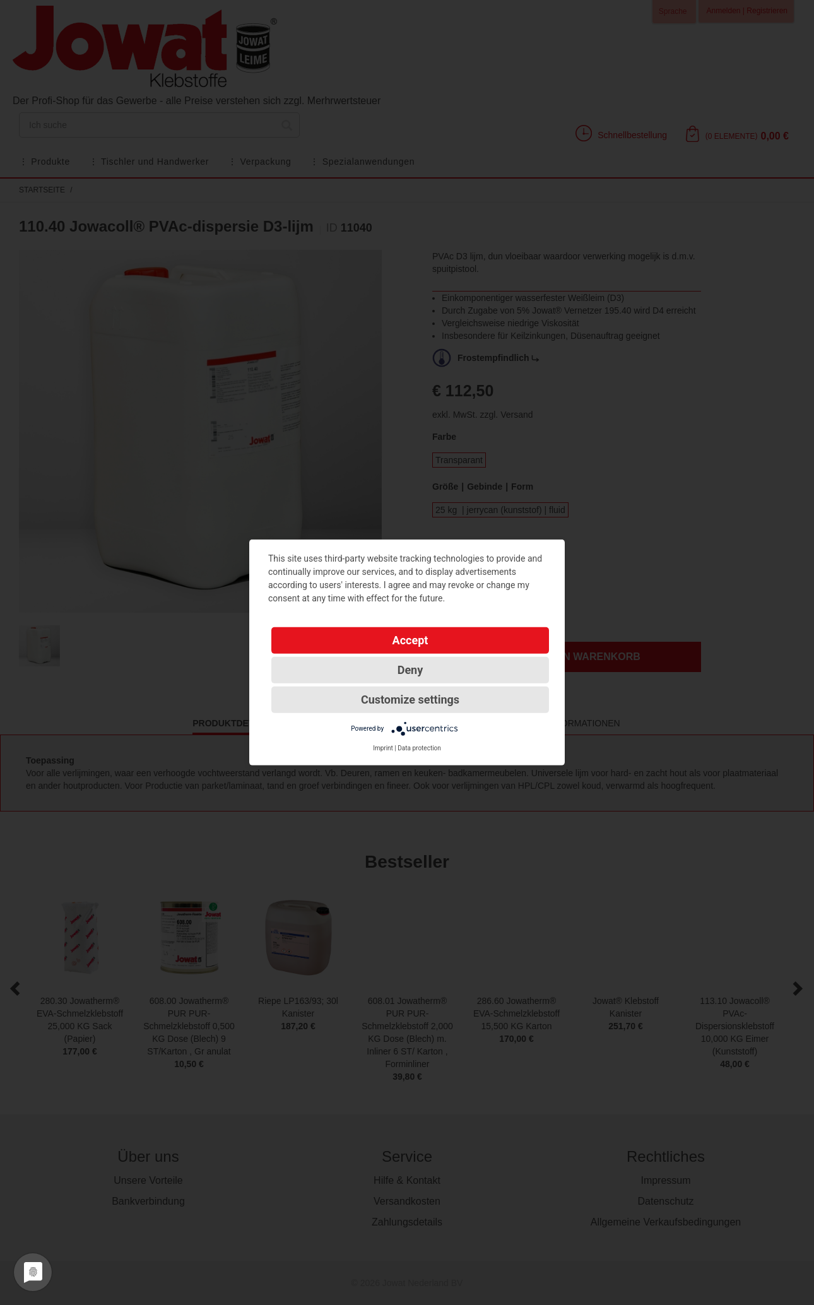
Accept (410, 640)
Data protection (419, 748)
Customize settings (410, 699)
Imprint (383, 748)
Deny (410, 669)
